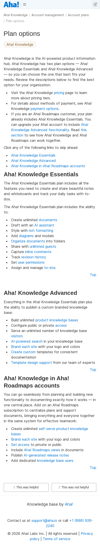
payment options (45, 108)
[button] (24, 4)
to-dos (50, 267)
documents (48, 220)
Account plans (78, 15)
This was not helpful (74, 487)
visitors (17, 336)
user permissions (31, 262)
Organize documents (28, 241)
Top (93, 275)
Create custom (23, 352)
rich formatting (41, 230)
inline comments (38, 252)
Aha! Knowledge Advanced (33, 160)
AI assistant (44, 225)
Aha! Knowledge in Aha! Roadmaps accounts (48, 166)
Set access (20, 444)
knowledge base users (55, 460)
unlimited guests (43, 246)
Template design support (31, 362)
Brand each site (24, 346)
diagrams (26, 236)
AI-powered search (27, 341)
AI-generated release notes (46, 455)
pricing (59, 92)
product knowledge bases (56, 320)
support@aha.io (44, 520)
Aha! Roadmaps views (42, 450)
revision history (33, 257)
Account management (47, 15)
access (61, 325)
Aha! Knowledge (16, 15)
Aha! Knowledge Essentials (33, 155)
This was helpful (26, 487)
